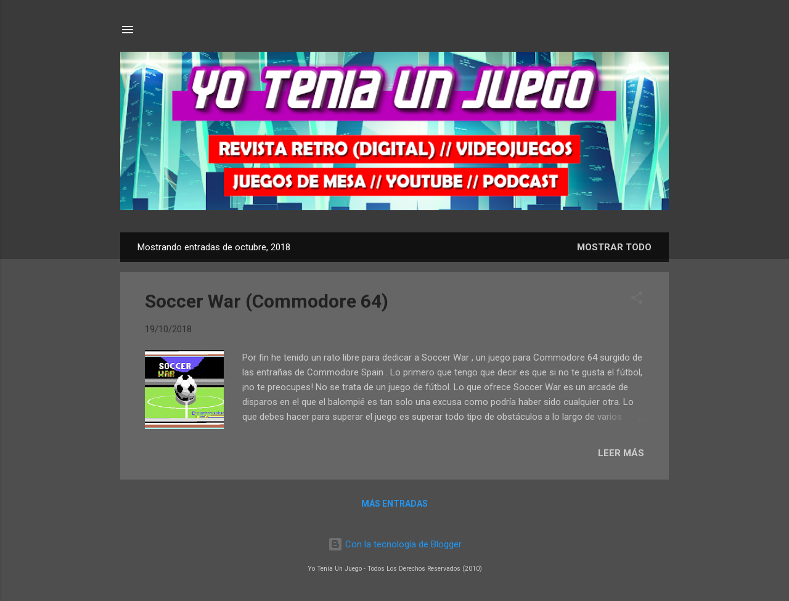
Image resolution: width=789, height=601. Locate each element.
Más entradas (394, 504)
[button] (636, 299)
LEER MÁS (621, 453)
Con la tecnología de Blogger (395, 544)
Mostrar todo (614, 247)
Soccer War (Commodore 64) (266, 301)
